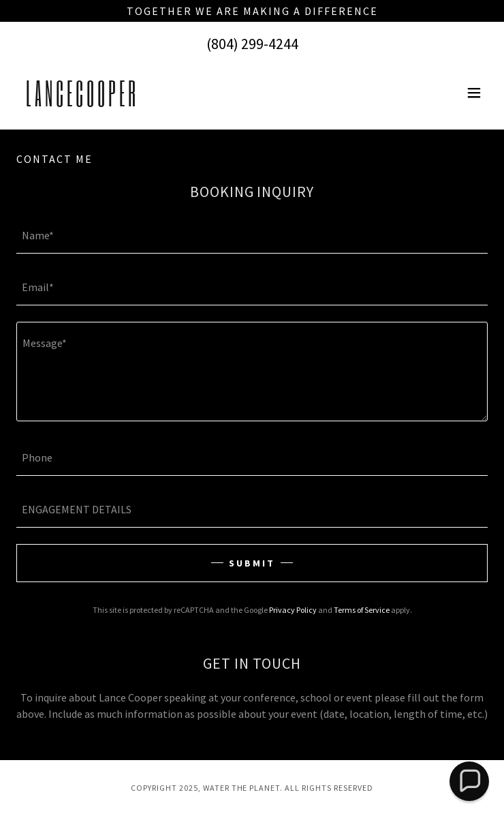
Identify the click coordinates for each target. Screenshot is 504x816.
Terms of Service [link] (362, 610)
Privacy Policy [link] (293, 610)
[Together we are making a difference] (252, 11)
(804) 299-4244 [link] (252, 43)
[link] (80, 102)
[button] (474, 92)
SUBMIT (252, 563)
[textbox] (252, 236)
